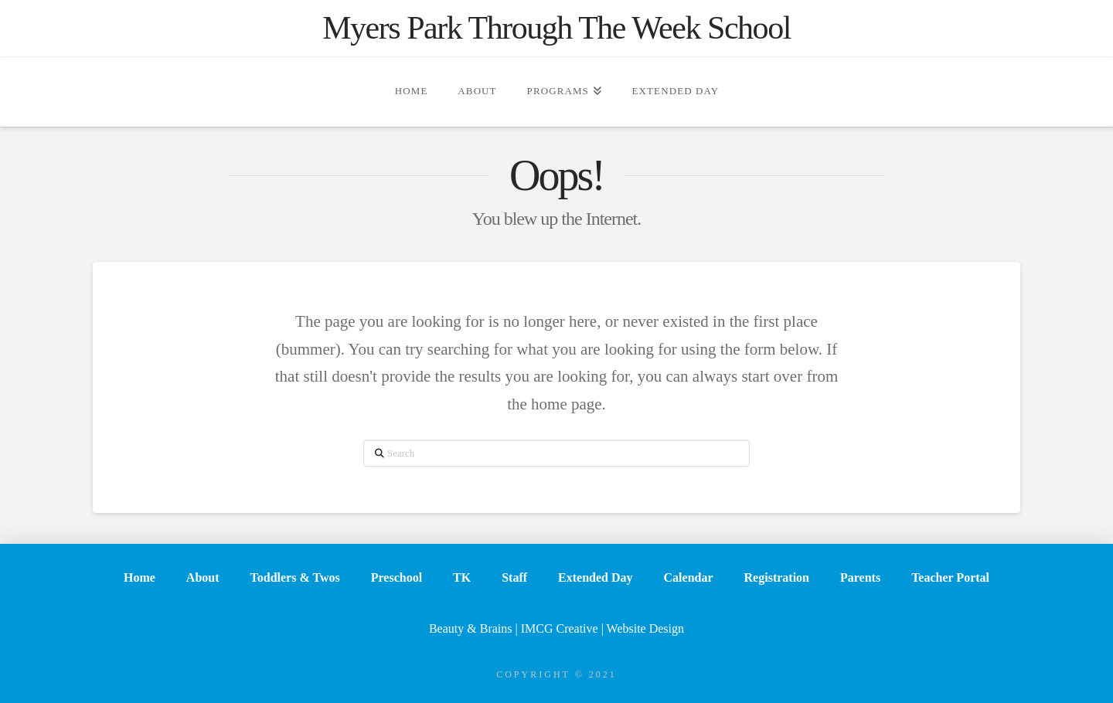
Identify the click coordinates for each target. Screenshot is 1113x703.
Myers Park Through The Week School (556, 28)
